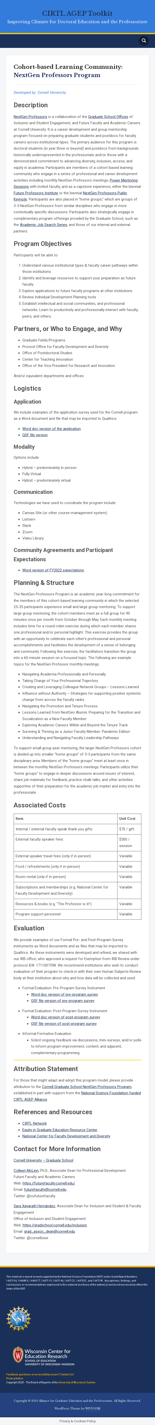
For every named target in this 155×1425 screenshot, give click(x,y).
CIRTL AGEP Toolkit (77, 13)
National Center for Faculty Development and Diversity (66, 1136)
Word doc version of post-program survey (65, 1017)
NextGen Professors (30, 116)
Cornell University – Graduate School (43, 1160)
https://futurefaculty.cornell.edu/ (49, 1183)
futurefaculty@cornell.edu (45, 1189)
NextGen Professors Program (57, 75)
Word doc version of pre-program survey (64, 994)
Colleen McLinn (26, 1170)
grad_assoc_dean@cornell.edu (49, 1231)
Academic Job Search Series (43, 224)
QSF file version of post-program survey (64, 1023)
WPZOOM (92, 1408)
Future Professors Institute (36, 193)
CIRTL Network (34, 1123)
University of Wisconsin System (76, 1382)
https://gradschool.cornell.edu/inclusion (55, 1225)
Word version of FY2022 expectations (53, 570)
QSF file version (35, 435)
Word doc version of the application (51, 429)
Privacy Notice (14, 1378)
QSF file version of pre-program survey (62, 1000)
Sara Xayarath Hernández (34, 1206)
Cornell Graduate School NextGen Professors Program (86, 1087)
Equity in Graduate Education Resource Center (59, 1130)
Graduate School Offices (108, 116)
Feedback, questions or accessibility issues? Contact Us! (40, 1374)
